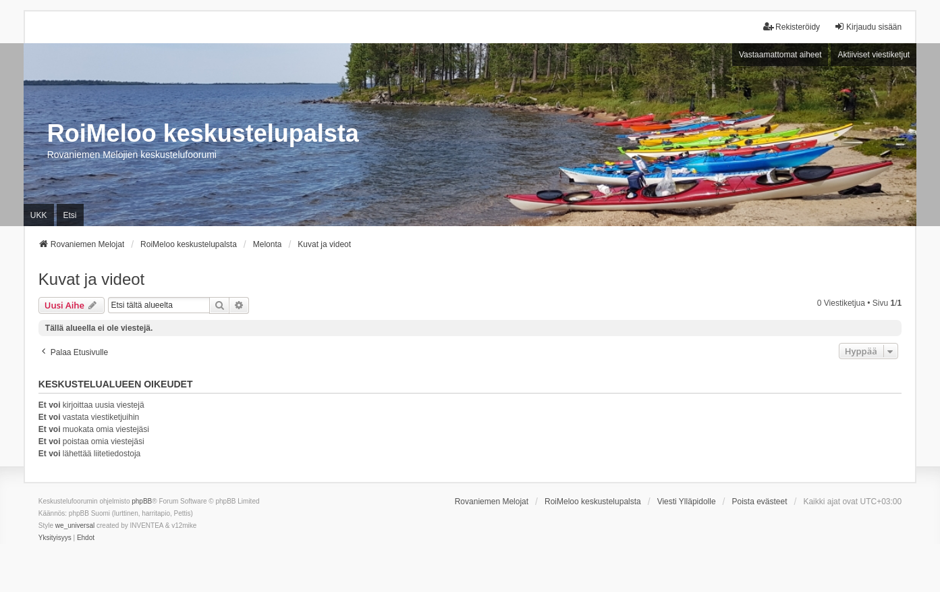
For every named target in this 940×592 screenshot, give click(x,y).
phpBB (142, 501)
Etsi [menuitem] (70, 215)
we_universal (74, 525)
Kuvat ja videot (91, 279)
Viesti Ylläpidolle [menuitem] (686, 501)
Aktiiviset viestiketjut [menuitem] (873, 54)
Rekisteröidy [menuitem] (791, 27)
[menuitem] (55, 538)
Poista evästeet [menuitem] (759, 501)
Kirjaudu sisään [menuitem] (868, 27)
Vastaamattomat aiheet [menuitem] (780, 54)
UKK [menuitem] (38, 215)
